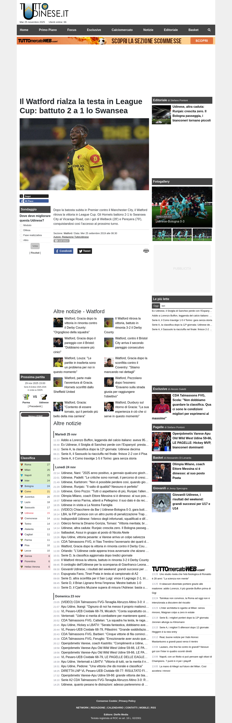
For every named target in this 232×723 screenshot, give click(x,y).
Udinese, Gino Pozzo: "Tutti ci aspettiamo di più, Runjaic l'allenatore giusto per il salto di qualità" (126, 491)
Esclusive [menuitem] (94, 30)
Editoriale (160, 100)
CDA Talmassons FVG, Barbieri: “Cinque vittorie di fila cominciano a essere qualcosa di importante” (128, 634)
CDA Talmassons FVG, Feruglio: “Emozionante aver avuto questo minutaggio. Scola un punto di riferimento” (134, 638)
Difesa (26, 230)
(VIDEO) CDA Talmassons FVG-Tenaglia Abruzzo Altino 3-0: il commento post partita (118, 602)
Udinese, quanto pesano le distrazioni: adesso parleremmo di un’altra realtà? (113, 684)
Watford (68, 233)
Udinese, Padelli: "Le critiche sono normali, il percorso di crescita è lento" (110, 477)
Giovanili (159, 488)
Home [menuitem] (24, 30)
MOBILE (144, 707)
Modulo (27, 225)
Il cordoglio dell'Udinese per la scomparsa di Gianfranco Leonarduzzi (107, 564)
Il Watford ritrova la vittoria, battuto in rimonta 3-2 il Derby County (105, 560)
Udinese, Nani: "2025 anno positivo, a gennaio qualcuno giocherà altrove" (111, 473)
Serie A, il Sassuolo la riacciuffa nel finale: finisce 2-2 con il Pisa (104, 453)
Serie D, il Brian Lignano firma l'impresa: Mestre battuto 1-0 (101, 583)
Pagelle (158, 427)
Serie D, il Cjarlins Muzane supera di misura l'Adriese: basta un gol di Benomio (114, 587)
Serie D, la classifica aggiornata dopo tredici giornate (97, 555)
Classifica (28, 458)
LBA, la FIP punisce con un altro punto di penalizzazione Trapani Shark (109, 514)
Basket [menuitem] (193, 30)
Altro (25, 240)
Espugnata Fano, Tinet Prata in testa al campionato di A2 (99, 573)
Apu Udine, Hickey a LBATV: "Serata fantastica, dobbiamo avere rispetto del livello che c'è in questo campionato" (137, 625)
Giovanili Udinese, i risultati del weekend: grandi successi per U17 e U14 (110, 569)
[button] (35, 246)
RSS (153, 707)
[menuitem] (209, 30)
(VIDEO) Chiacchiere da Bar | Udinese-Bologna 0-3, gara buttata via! (107, 509)
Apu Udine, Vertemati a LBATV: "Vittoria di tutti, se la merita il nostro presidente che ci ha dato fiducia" (130, 661)
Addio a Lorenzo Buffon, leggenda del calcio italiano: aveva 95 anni (106, 440)
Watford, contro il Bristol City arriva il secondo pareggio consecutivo (131, 343)
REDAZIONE (98, 707)
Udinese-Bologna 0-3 (170, 221)
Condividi (64, 251)
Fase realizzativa (32, 235)
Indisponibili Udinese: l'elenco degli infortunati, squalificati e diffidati (106, 518)
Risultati (35, 252)
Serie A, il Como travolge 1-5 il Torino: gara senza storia (99, 458)
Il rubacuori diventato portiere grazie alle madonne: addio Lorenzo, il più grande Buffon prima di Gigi (181, 588)
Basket (158, 457)
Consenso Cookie (106, 701)
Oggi (156, 305)
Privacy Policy (127, 701)
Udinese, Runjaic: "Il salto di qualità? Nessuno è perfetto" (99, 486)
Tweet (85, 251)
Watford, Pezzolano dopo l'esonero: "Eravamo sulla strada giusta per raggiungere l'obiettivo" (124, 387)
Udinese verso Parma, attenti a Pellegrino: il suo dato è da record (105, 500)
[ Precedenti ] (35, 406)
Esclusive (160, 389)
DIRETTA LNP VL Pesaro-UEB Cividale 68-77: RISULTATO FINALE (107, 670)
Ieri (163, 305)
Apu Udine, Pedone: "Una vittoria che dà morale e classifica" (102, 666)
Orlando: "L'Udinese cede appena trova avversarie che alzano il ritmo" (108, 550)
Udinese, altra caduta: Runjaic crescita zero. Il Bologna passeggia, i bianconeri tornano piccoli (124, 528)
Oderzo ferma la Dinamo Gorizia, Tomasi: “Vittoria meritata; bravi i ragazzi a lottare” (117, 523)
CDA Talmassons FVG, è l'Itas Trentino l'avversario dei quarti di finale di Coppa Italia (118, 541)
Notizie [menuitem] (148, 30)
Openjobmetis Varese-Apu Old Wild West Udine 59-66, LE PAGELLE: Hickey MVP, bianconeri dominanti (131, 647)
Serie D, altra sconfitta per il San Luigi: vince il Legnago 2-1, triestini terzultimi (113, 578)
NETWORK (82, 707)
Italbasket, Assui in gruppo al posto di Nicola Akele (95, 532)
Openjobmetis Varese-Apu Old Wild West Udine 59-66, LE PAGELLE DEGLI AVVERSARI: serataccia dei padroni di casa (142, 652)
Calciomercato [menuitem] (122, 30)
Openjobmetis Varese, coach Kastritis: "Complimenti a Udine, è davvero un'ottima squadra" (122, 643)
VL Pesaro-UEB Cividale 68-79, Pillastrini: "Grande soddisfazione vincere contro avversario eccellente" (130, 629)
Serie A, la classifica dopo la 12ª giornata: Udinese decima (100, 449)
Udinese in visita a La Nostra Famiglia (87, 505)
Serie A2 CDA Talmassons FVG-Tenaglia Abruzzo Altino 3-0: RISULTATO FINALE (116, 680)
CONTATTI (131, 707)
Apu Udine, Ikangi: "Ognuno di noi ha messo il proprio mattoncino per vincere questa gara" (122, 606)
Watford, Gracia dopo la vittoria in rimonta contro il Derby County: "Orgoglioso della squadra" (123, 546)
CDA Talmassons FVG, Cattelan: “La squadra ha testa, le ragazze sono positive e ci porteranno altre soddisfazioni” (138, 620)
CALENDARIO (115, 707)
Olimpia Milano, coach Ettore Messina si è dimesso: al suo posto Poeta (109, 495)
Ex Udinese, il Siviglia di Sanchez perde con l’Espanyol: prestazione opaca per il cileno (120, 444)
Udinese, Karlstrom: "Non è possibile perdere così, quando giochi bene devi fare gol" (118, 482)
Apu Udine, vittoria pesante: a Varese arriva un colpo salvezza (103, 537)
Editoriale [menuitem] (171, 30)
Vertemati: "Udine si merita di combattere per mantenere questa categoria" (111, 615)
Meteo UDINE (35, 416)
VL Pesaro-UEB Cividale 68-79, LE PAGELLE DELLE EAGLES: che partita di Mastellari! (120, 657)
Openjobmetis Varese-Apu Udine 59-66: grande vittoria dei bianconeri (108, 675)
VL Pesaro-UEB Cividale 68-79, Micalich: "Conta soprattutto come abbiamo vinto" (116, 611)
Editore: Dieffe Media (116, 714)
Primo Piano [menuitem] (48, 30)
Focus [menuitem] (71, 30)
